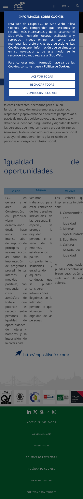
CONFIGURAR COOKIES (42, 93)
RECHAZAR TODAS (42, 84)
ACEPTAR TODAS (42, 76)
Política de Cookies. (57, 66)
